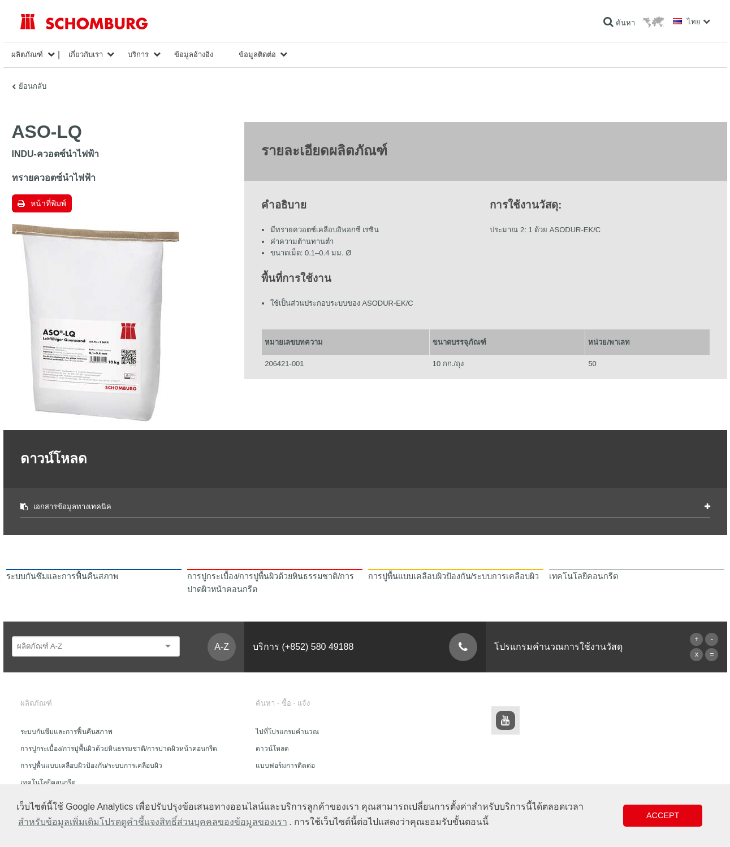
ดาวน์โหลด (272, 749)
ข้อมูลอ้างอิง (193, 54)
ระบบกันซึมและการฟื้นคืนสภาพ (66, 732)
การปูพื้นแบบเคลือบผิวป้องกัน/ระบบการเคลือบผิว (91, 766)
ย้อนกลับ (32, 86)
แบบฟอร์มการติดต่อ (285, 766)
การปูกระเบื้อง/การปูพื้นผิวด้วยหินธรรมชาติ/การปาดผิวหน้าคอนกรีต (119, 749)
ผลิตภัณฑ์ (27, 54)
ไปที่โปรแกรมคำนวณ (287, 732)
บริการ (138, 54)
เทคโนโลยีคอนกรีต (48, 783)
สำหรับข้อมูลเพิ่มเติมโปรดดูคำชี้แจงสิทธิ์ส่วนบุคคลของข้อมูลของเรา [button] (152, 822)
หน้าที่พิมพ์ (48, 203)
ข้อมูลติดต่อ (257, 54)
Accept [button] (662, 815)
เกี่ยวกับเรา (85, 54)
